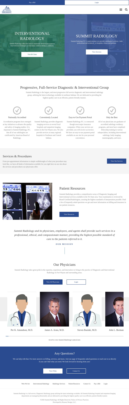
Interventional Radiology (41, 384)
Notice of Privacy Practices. (80, 400)
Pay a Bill (32, 2)
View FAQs (53, 371)
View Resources (69, 214)
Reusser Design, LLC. (69, 402)
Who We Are (25, 384)
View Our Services (117, 161)
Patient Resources (74, 384)
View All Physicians (52, 282)
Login (97, 2)
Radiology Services (59, 384)
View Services (96, 52)
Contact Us (76, 371)
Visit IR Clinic (32, 54)
